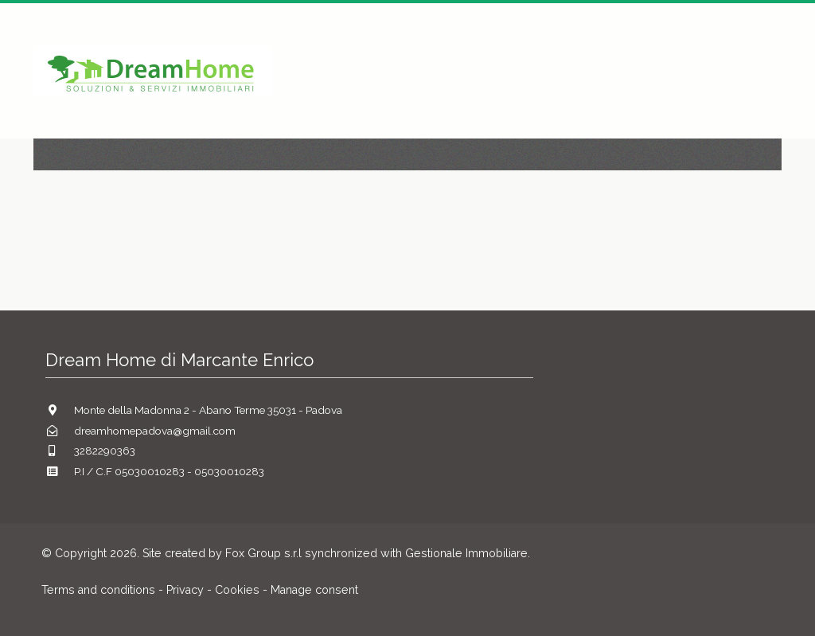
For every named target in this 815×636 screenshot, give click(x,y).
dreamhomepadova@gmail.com (155, 430)
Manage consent (314, 589)
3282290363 (104, 450)
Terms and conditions (98, 589)
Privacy (185, 589)
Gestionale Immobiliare (466, 553)
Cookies (237, 589)
